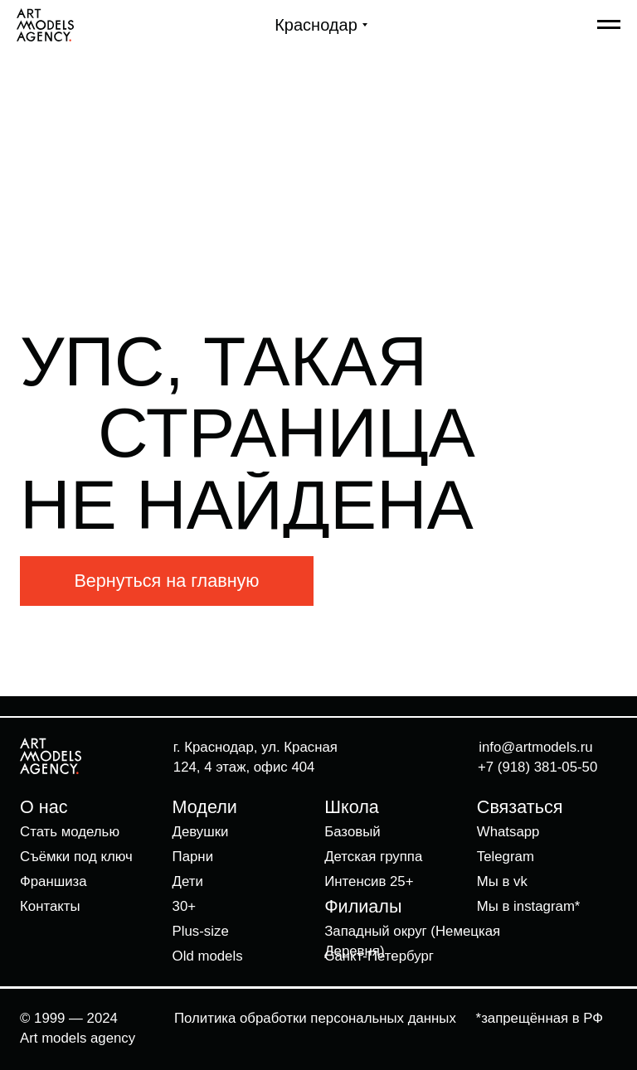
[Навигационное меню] (608, 25)
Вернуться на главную (166, 580)
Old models (208, 956)
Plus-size (201, 931)
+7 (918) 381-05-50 (537, 767)
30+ (185, 906)
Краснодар (316, 25)
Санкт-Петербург (379, 956)
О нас (44, 806)
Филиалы (362, 906)
